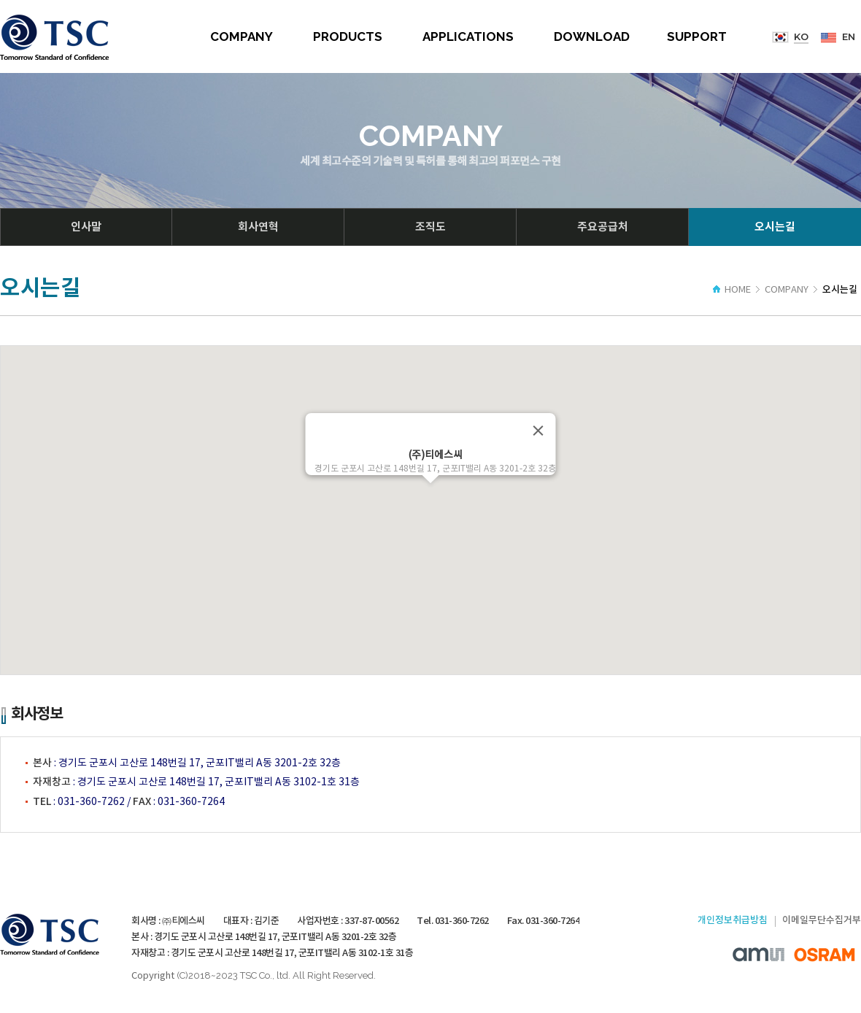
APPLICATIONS (468, 36)
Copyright (152, 976)
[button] (430, 496)
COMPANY (241, 36)
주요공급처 (602, 227)
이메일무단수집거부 (821, 920)
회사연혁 (258, 227)
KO (801, 36)
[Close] (538, 430)
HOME (732, 290)
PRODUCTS (347, 36)
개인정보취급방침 (733, 920)
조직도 (430, 227)
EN (848, 36)
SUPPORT (697, 36)
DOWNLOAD (592, 36)
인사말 (86, 227)
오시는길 (774, 227)
